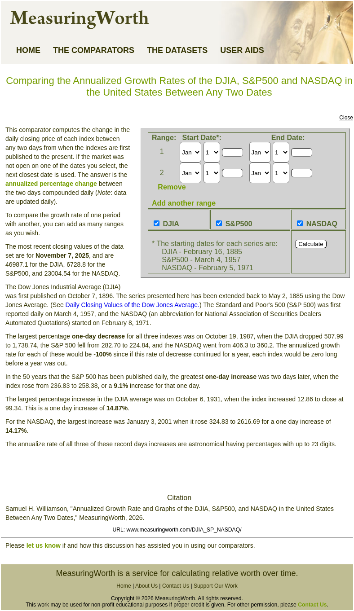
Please (16, 545)
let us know (44, 545)
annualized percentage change (51, 183)
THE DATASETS (177, 50)
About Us (146, 586)
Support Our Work (216, 586)
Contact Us (175, 586)
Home (123, 586)
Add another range (184, 203)
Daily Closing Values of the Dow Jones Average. (132, 304)
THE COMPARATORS (93, 50)
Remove (172, 187)
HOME (28, 50)
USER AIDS (242, 50)
